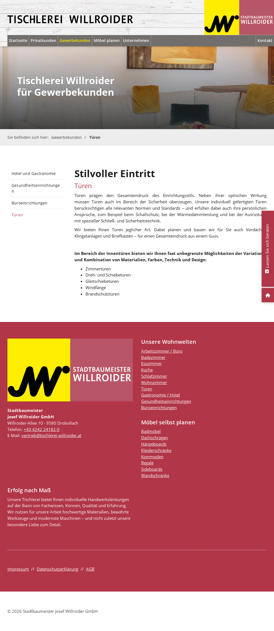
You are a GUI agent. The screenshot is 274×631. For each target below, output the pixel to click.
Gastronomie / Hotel (160, 395)
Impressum (18, 569)
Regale (147, 462)
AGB (90, 569)
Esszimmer (151, 363)
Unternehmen (136, 40)
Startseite (18, 40)
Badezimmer (153, 357)
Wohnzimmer (154, 382)
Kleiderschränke (156, 450)
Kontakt (265, 40)
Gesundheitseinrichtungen (36, 188)
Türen (94, 137)
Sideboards (151, 469)
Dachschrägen (154, 437)
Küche (147, 369)
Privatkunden (43, 40)
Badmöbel (151, 431)
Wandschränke (155, 475)
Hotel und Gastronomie (34, 173)
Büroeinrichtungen (29, 203)
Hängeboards (153, 444)
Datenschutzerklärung (57, 569)
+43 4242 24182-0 (42, 429)
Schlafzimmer (154, 376)
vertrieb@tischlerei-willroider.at (51, 435)
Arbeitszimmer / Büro (161, 351)
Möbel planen (107, 40)
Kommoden (152, 456)
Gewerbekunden (75, 40)
